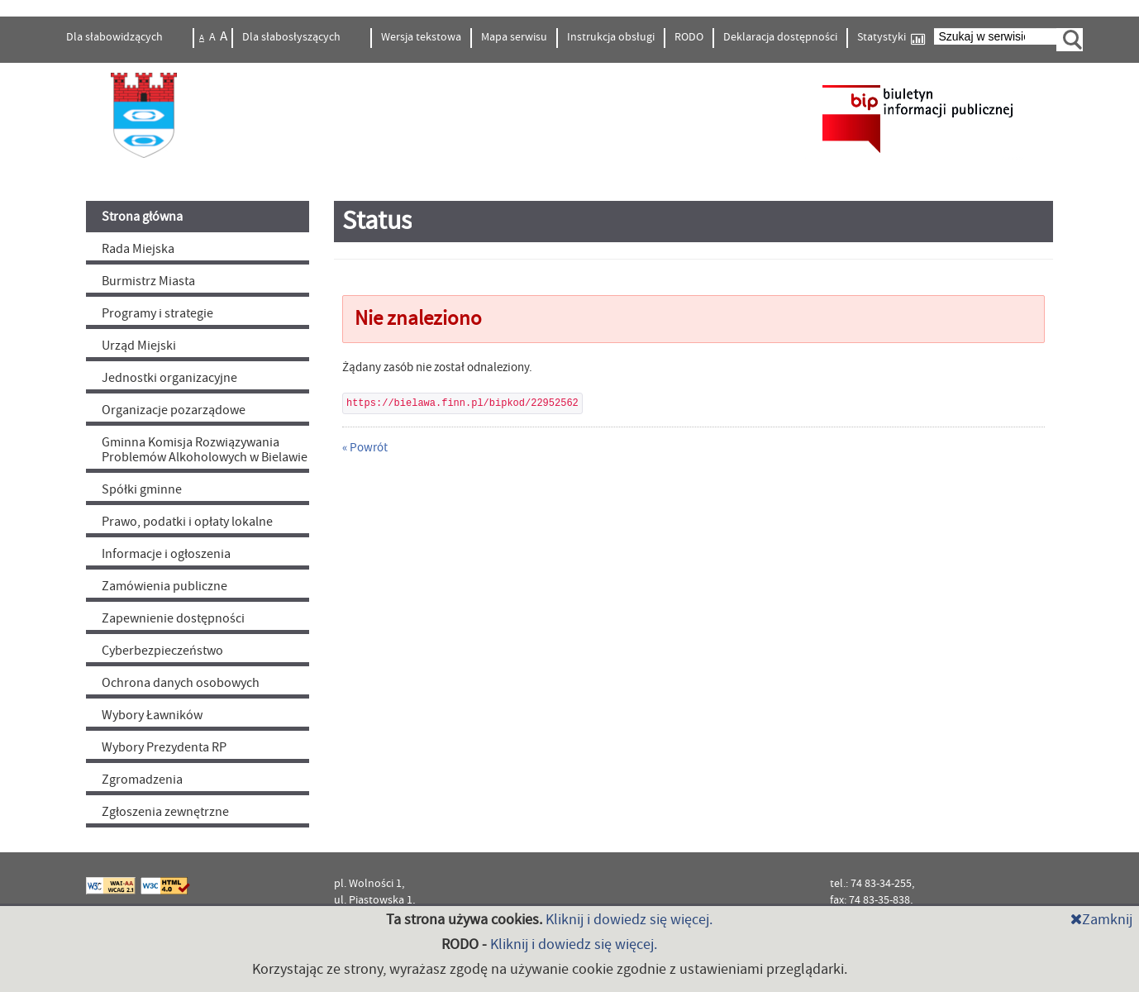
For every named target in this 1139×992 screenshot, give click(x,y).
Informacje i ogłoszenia (166, 554)
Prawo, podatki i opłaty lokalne (187, 521)
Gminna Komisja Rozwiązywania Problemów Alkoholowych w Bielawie (204, 449)
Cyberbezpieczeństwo (162, 650)
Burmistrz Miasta (148, 281)
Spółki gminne (142, 489)
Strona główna (142, 216)
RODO (688, 37)
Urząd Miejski (139, 345)
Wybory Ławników (152, 715)
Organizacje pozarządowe (173, 410)
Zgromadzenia (142, 779)
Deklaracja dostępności (780, 37)
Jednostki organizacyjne (169, 378)
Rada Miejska (138, 249)
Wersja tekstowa (421, 37)
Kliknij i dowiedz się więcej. (629, 919)
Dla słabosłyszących (292, 37)
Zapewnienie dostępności (173, 618)
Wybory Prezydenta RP (164, 747)
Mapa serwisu (514, 37)
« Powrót (365, 447)
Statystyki (891, 37)
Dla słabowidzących (115, 37)
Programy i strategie (157, 313)
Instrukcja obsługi (611, 37)
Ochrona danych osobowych (181, 683)
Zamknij (1101, 919)
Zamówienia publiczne (164, 586)
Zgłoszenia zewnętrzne (165, 812)
